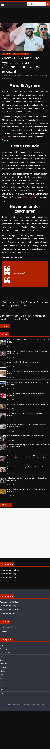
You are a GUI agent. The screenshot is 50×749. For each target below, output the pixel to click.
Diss (1, 660)
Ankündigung (4, 649)
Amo (34, 75)
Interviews (3, 667)
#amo (28, 273)
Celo (25, 197)
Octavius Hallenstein (23, 75)
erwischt (44, 75)
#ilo (38, 273)
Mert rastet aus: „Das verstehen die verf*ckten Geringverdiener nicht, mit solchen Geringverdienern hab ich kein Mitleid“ (27, 457)
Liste (1, 675)
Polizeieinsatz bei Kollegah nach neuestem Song (22, 362)
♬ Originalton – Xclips (20, 281)
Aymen (39, 75)
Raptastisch (6, 54)
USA (1, 689)
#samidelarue (24, 276)
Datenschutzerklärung (8, 627)
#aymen (34, 273)
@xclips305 (12, 266)
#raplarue (15, 276)
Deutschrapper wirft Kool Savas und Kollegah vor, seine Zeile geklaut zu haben (24, 304)
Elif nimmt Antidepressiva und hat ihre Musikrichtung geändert (27, 404)
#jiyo (42, 273)
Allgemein (17, 54)
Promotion (3, 686)
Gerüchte (3, 664)
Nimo (4, 137)
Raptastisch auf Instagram (9, 574)
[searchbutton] (48, 4)
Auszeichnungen (6, 652)
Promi (2, 682)
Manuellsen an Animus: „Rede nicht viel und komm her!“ (25, 436)
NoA (1, 678)
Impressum (4, 631)
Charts (2, 656)
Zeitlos (2, 693)
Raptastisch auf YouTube (9, 577)
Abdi (31, 197)
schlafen (9, 78)
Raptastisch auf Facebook (9, 570)
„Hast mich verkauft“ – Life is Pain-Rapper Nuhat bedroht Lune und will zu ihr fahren (22, 317)
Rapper (4, 78)
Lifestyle (25, 54)
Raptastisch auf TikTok (8, 581)
